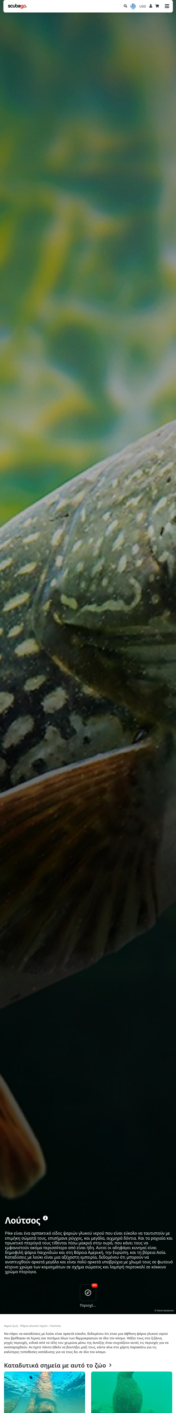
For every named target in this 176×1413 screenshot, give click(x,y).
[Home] (17, 6)
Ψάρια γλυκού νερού (33, 1326)
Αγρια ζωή (11, 1326)
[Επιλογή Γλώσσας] (133, 6)
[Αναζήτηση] (125, 6)
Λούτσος (55, 1326)
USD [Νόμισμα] (142, 6)
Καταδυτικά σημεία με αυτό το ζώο (58, 1365)
